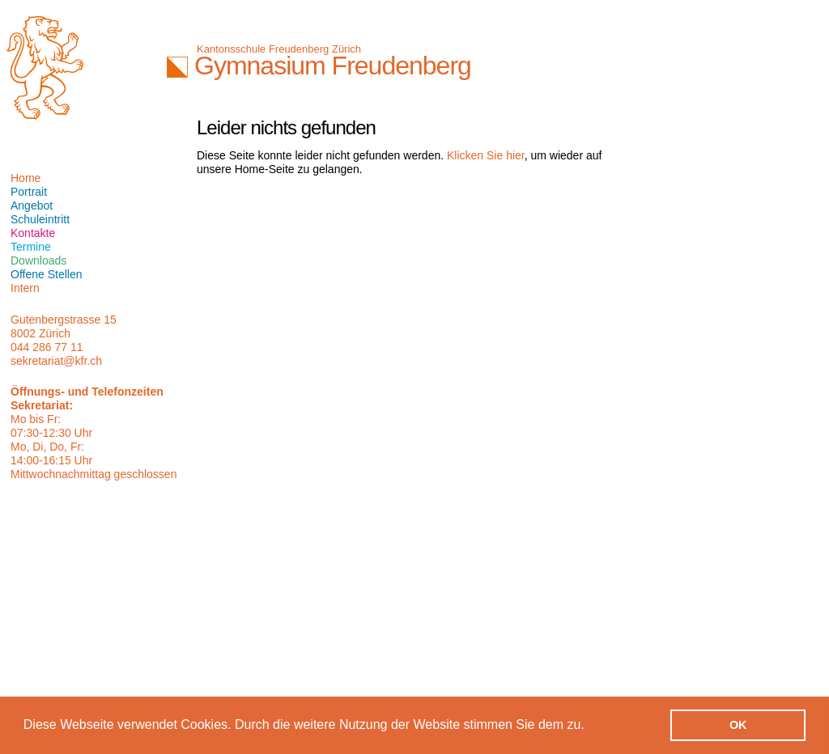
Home (25, 178)
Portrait (29, 191)
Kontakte (33, 233)
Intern (25, 288)
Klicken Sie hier (486, 155)
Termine (31, 246)
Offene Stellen (46, 274)
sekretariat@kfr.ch (56, 360)
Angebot (32, 205)
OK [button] (738, 724)
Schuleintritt (40, 219)
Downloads (38, 260)
